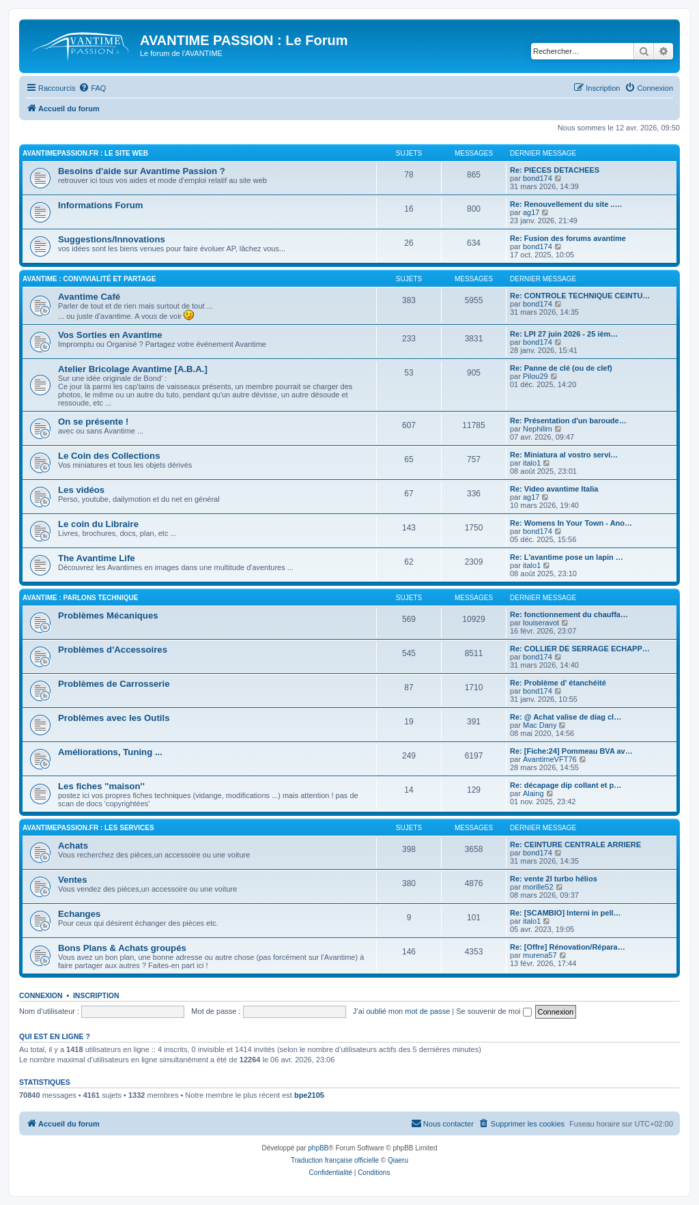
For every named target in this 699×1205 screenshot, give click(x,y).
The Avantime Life (96, 558)
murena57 (540, 955)
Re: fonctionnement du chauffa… (569, 614)
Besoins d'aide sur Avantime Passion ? (141, 171)
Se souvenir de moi (493, 1011)
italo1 (532, 463)
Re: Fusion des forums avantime (568, 238)
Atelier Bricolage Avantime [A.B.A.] (133, 369)
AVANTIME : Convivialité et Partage (89, 279)
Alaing (533, 793)
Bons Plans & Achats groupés (122, 948)
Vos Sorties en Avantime (110, 335)
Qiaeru (398, 1160)
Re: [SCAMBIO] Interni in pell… (565, 913)
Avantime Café (89, 297)
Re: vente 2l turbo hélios (553, 879)
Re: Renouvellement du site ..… (566, 204)
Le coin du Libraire (98, 524)
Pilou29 (535, 376)
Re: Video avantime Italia (554, 489)
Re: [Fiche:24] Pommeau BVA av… (571, 751)
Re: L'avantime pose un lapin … (566, 557)
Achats (73, 845)
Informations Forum (100, 205)
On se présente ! (93, 421)
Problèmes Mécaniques (108, 615)
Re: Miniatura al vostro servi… (564, 455)
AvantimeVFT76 (550, 759)
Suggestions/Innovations (111, 239)
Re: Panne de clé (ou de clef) (561, 368)
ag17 (531, 212)
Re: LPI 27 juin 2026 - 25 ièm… (564, 334)
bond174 (537, 178)
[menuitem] (92, 88)
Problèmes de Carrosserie (113, 684)
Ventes (72, 880)
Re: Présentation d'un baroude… (568, 420)
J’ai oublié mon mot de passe (401, 1011)
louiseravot (541, 623)
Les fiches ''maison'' (101, 786)
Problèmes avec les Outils (113, 718)
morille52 (538, 887)
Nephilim (537, 429)
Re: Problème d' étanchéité (558, 683)
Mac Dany (540, 725)
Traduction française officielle (335, 1160)
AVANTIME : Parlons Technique (80, 597)
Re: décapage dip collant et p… (565, 785)
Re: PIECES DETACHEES (554, 170)
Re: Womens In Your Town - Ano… (571, 523)
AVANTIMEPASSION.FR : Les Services (88, 828)
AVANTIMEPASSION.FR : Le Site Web (85, 153)
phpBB (318, 1148)
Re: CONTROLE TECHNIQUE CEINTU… (580, 296)
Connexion (41, 995)
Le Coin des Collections (109, 456)
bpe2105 (309, 1095)
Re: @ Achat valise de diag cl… (565, 717)
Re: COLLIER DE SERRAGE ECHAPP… (580, 648)
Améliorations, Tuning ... (110, 752)
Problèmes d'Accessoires (112, 649)
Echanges (79, 914)
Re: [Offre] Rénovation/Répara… (567, 947)
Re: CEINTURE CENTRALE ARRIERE (575, 844)
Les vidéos (81, 490)
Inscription (96, 995)
